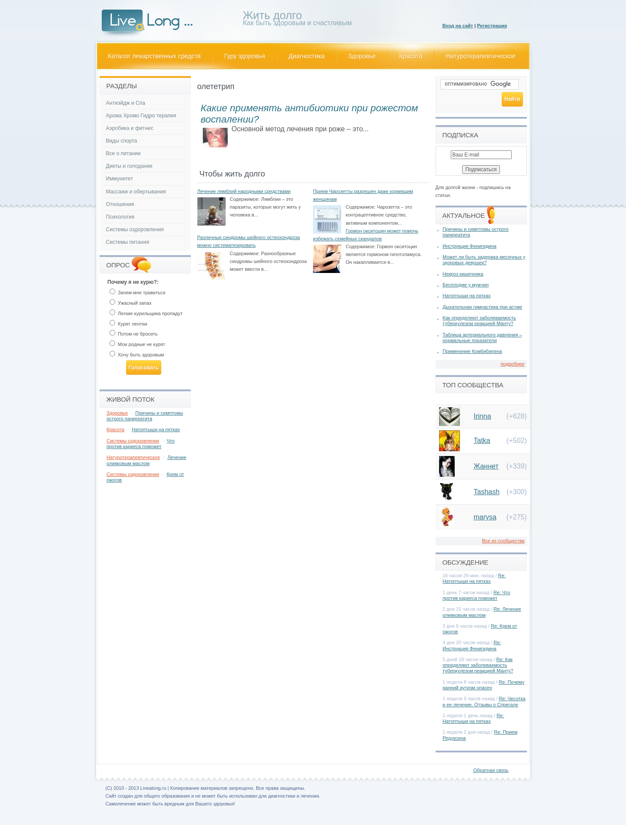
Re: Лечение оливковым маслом (482, 611)
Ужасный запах (131, 303)
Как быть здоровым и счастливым (297, 20)
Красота (411, 56)
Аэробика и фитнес (129, 128)
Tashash (487, 492)
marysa (485, 517)
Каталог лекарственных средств (154, 56)
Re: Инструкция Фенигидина (472, 645)
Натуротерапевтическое (481, 56)
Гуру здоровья (244, 56)
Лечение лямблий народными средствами (244, 191)
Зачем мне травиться (137, 292)
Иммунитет (119, 179)
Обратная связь (490, 770)
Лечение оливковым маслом (146, 460)
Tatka (482, 440)
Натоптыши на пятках (156, 429)
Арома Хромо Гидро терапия (141, 116)
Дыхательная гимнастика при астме (482, 306)
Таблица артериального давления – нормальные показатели (482, 337)
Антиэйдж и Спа (126, 103)
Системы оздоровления (135, 229)
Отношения (120, 204)
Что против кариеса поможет (141, 443)
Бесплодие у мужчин (466, 284)
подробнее (512, 363)
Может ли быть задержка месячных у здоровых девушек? (484, 259)
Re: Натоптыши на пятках (474, 578)
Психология (120, 217)
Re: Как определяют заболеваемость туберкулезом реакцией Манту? (478, 665)
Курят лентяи (128, 323)
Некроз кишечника (463, 273)
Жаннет (486, 466)
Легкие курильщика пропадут (146, 313)
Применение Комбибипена (472, 351)
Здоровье (362, 56)
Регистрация (492, 25)
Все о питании (123, 153)
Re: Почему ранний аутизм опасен (483, 684)
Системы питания (127, 242)
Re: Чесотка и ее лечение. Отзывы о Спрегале (484, 701)
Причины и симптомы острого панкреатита (145, 415)
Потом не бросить (134, 333)
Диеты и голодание (129, 166)
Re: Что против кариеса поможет (476, 595)
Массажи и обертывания (136, 192)
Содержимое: (245, 199)
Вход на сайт (458, 25)
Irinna (482, 416)
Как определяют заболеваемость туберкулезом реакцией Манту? (479, 320)
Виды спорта (121, 141)
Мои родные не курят (137, 344)
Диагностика (307, 56)
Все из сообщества (503, 540)
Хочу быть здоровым (137, 354)
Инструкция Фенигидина (469, 246)
